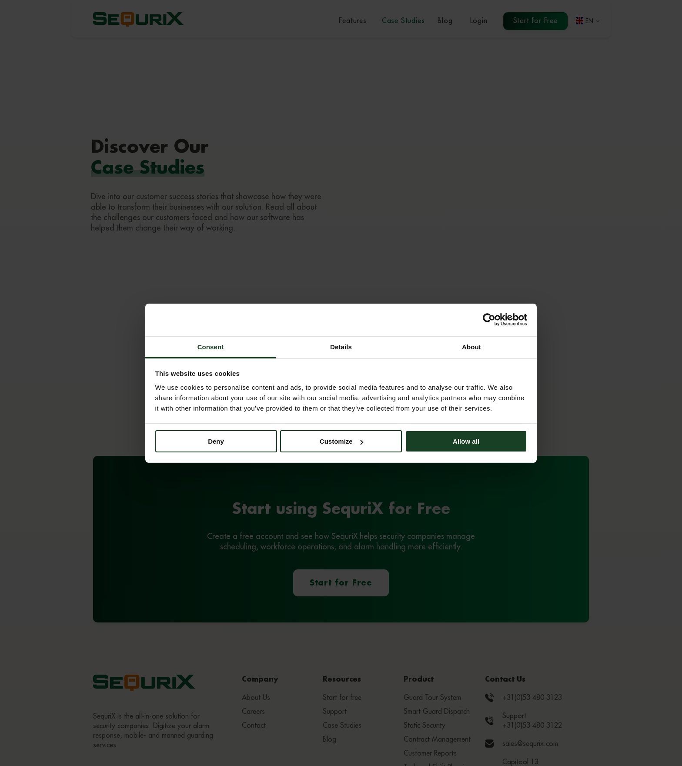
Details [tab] (341, 346)
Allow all (466, 441)
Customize (341, 441)
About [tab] (471, 346)
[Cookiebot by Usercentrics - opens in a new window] (489, 319)
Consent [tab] (210, 346)
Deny (216, 441)
